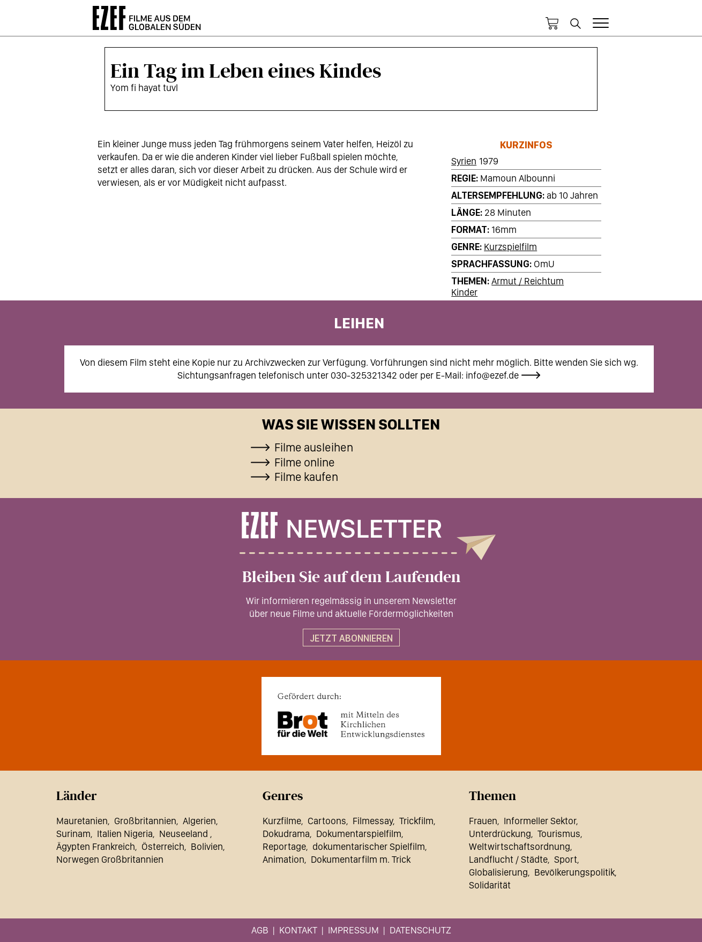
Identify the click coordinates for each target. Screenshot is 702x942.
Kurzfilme (282, 820)
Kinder (464, 292)
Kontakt (298, 930)
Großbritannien (145, 820)
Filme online (304, 462)
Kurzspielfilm (510, 246)
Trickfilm (416, 820)
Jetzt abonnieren (351, 638)
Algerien (199, 820)
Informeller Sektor (540, 820)
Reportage (284, 846)
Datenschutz (420, 930)
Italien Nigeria (125, 833)
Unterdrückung (500, 833)
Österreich (162, 846)
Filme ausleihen (313, 447)
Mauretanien (82, 820)
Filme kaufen (306, 477)
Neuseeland (184, 833)
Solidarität (490, 885)
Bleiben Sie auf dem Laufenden (351, 577)
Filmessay (373, 820)
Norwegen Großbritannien (109, 859)
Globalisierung (498, 872)
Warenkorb (552, 23)
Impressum (353, 930)
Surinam (73, 833)
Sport (565, 859)
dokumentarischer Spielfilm (368, 846)
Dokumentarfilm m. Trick (360, 859)
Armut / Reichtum (527, 281)
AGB (259, 930)
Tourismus (558, 833)
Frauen (483, 820)
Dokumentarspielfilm (358, 833)
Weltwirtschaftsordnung (519, 846)
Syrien (463, 161)
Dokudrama (286, 833)
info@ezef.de (492, 375)
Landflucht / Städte (508, 859)
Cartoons (327, 820)
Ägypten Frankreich (95, 846)
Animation (283, 859)
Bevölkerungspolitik (574, 872)
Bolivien (207, 846)
